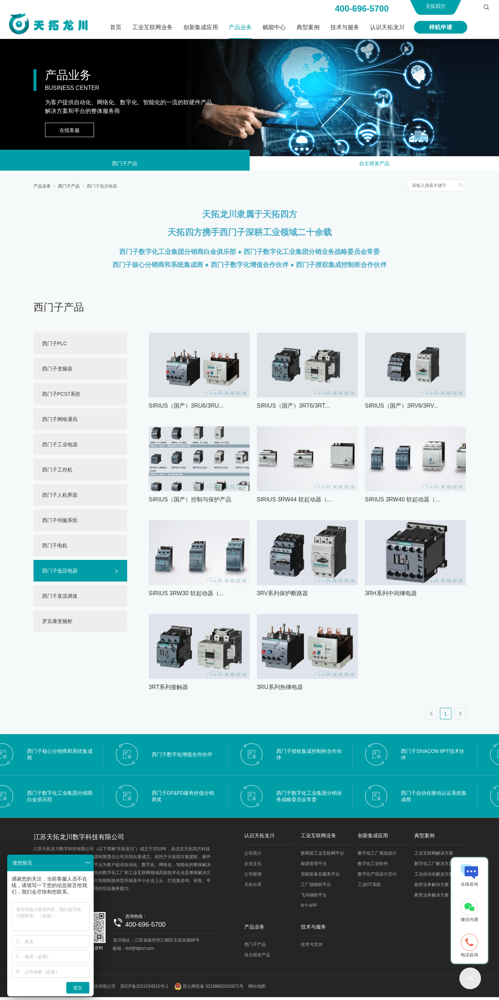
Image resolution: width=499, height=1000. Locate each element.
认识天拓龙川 (387, 27)
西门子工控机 (57, 472)
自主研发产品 (374, 164)
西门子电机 (54, 548)
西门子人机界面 (59, 498)
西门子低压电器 (102, 189)
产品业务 (240, 27)
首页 (115, 27)
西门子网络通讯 (59, 422)
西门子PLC (54, 346)
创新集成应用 (200, 27)
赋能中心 (274, 27)
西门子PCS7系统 (61, 397)
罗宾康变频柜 (57, 624)
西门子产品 (124, 164)
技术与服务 (344, 27)
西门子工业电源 (59, 447)
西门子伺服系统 (59, 523)
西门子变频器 (57, 371)
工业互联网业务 (152, 27)
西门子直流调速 (59, 599)
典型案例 (308, 27)
